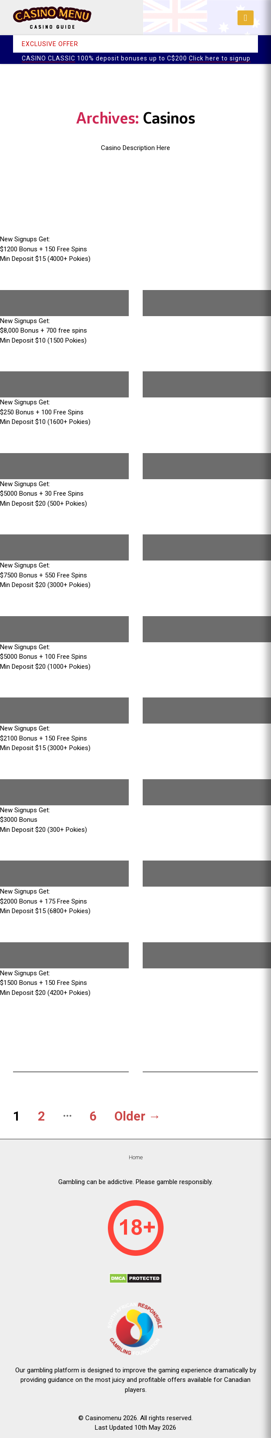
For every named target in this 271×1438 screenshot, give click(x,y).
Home (136, 1157)
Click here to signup (220, 58)
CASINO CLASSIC (48, 58)
